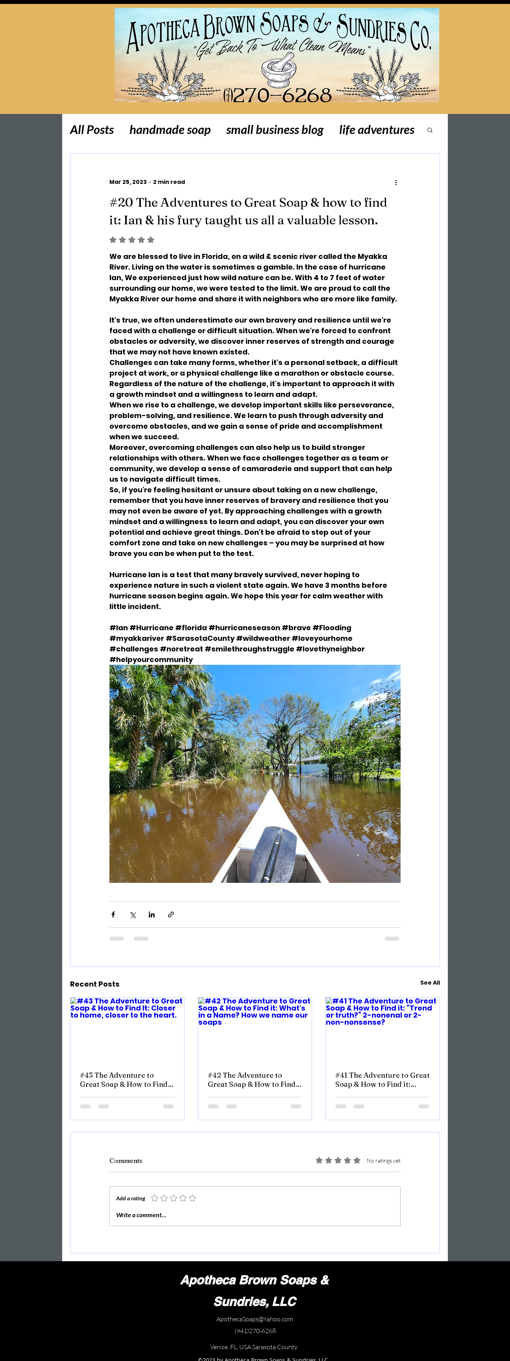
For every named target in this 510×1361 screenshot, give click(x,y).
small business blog (274, 129)
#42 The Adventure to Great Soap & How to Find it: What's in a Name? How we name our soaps (252, 1080)
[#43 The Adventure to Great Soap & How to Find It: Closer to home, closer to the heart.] (127, 1029)
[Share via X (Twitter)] (132, 914)
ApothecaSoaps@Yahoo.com (254, 1319)
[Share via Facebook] (113, 914)
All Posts (92, 129)
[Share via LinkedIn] (151, 914)
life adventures (376, 129)
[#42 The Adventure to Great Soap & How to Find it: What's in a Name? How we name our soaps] (255, 1029)
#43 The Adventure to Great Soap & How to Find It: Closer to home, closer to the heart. (124, 1080)
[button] (430, 130)
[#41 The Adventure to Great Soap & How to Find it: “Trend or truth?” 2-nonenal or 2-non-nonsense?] (383, 1029)
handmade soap (170, 129)
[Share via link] (171, 914)
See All (430, 983)
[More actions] (396, 182)
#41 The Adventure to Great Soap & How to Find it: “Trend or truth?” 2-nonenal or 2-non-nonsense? (382, 1080)
